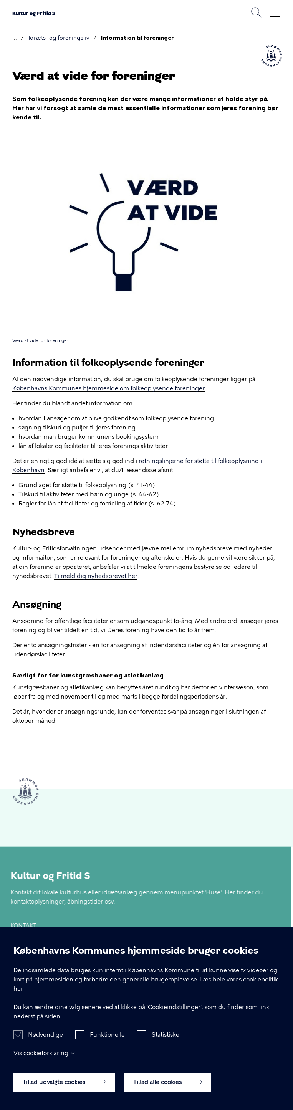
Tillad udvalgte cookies (64, 1088)
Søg (256, 12)
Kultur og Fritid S (33, 13)
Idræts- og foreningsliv (58, 38)
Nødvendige (45, 1041)
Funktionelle (107, 1041)
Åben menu (274, 12)
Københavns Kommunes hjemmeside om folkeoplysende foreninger (108, 388)
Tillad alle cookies (167, 1088)
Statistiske (165, 1041)
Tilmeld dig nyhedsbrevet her (95, 576)
